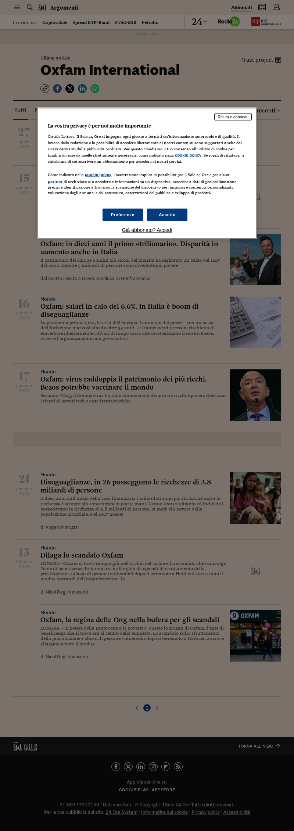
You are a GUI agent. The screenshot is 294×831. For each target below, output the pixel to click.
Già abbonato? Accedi (147, 230)
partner (55, 181)
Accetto (167, 214)
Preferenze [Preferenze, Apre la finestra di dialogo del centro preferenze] (123, 214)
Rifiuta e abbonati (233, 117)
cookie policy (188, 155)
